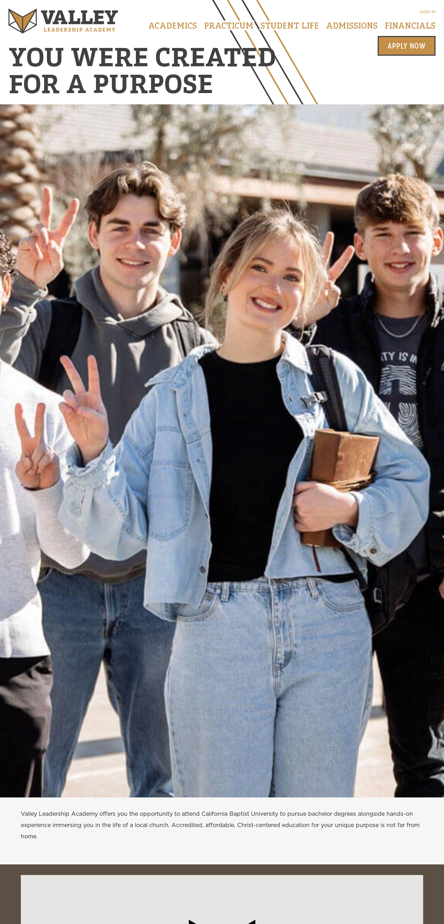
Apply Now (407, 46)
